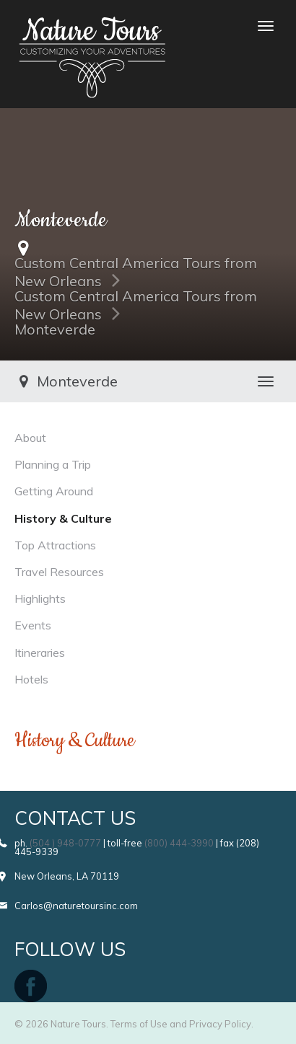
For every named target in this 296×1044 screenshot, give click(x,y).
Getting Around (53, 491)
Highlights (40, 598)
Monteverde (54, 329)
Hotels (31, 679)
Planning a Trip (52, 464)
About (30, 437)
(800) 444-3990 (179, 843)
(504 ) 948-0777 (65, 843)
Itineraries (39, 652)
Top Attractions (55, 545)
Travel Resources (59, 572)
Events (32, 625)
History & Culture (63, 518)
